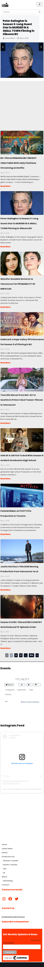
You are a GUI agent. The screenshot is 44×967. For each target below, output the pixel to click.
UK (4, 872)
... (25, 655)
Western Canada (10, 860)
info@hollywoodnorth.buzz (13, 917)
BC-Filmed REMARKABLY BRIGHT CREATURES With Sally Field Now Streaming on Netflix (22, 142)
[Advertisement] (22, 103)
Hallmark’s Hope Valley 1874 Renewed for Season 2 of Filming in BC (22, 324)
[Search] (19, 11)
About (4, 876)
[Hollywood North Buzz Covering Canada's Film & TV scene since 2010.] (5, 4)
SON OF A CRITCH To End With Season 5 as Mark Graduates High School (22, 440)
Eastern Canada (10, 864)
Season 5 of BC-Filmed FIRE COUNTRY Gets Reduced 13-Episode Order (22, 606)
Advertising (8, 880)
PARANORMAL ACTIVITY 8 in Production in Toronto (22, 495)
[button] (18, 75)
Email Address (9, 943)
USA (4, 868)
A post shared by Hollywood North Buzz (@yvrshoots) (22, 789)
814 (31, 655)
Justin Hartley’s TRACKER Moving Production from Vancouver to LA (22, 551)
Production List (8, 856)
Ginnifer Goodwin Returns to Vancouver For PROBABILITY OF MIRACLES (22, 263)
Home (4, 844)
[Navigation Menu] (39, 4)
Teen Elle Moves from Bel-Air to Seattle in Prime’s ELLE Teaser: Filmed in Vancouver (22, 379)
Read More (5, 186)
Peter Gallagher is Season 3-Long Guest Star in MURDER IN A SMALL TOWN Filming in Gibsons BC (18, 27)
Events (5, 852)
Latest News (7, 848)
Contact (5, 884)
